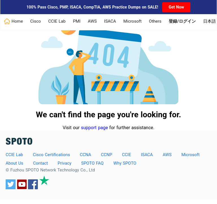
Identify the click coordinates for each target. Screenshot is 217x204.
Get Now (176, 7)
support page (94, 127)
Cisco (35, 21)
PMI (77, 21)
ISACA (110, 21)
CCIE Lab (57, 21)
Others (155, 21)
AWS (92, 21)
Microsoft (132, 21)
